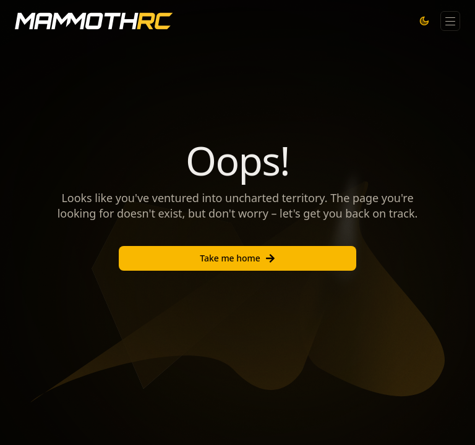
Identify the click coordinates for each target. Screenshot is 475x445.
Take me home (237, 258)
